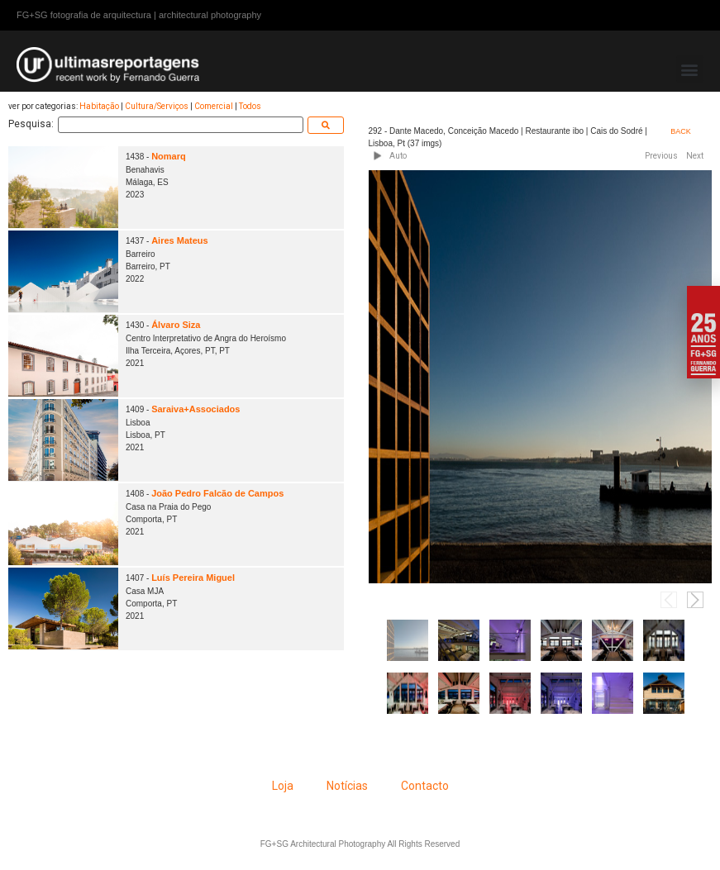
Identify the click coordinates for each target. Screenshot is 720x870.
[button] (689, 69)
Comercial (213, 106)
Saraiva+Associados (195, 409)
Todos (250, 106)
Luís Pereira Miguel (193, 577)
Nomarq (168, 156)
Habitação (99, 106)
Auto (398, 155)
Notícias (347, 785)
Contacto (425, 785)
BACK (680, 131)
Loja (282, 785)
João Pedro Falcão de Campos (217, 493)
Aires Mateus (179, 240)
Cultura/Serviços (156, 106)
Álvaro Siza (175, 325)
